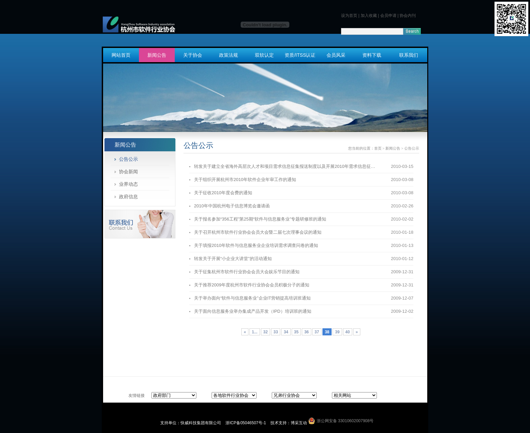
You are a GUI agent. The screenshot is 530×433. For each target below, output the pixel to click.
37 (317, 332)
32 (265, 332)
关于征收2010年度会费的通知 (223, 192)
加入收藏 (369, 15)
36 (306, 332)
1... (255, 332)
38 (327, 332)
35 (296, 332)
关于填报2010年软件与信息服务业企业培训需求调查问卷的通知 (256, 245)
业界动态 (128, 184)
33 (275, 332)
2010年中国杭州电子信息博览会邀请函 (232, 205)
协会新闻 (128, 171)
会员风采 (336, 55)
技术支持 (278, 423)
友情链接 (136, 395)
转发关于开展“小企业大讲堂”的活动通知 (233, 258)
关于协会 (192, 55)
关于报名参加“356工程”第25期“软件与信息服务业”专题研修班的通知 (260, 219)
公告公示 (128, 159)
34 (286, 332)
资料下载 (371, 55)
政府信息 (128, 196)
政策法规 (228, 55)
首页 (378, 148)
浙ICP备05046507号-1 (246, 423)
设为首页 (349, 15)
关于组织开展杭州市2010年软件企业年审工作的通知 (245, 179)
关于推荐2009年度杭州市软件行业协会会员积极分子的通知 (251, 284)
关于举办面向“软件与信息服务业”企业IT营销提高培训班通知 (252, 298)
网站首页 (121, 55)
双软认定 (264, 55)
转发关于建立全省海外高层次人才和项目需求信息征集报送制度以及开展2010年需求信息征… (284, 166)
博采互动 (299, 423)
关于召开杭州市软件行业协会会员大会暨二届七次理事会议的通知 (257, 232)
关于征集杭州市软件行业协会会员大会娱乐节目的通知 (246, 271)
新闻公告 (156, 55)
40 (347, 332)
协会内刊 (408, 15)
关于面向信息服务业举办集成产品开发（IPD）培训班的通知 (252, 311)
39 (337, 332)
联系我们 (408, 55)
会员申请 (388, 15)
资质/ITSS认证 (300, 55)
